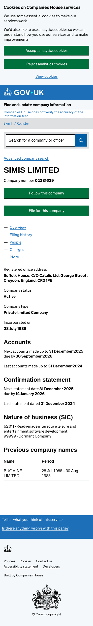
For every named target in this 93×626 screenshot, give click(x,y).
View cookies (46, 76)
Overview (18, 227)
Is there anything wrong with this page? (35, 528)
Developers (51, 566)
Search (81, 140)
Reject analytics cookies (46, 64)
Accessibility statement (21, 566)
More (14, 257)
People (15, 242)
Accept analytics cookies (46, 50)
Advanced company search (26, 158)
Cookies (25, 561)
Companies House (29, 575)
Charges (17, 249)
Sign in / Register (16, 123)
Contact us (44, 561)
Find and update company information (37, 104)
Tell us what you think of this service (32, 519)
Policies (9, 561)
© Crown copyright (46, 614)
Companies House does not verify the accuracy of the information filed (43, 114)
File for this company (46, 210)
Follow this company (46, 193)
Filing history (21, 234)
